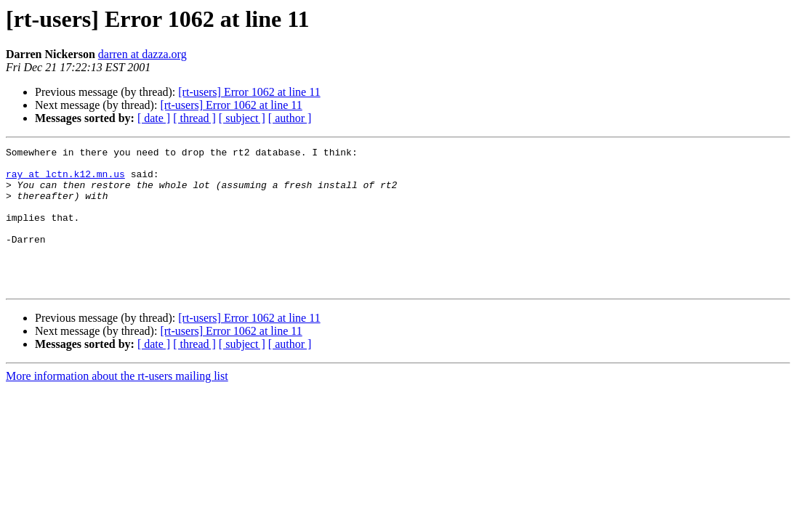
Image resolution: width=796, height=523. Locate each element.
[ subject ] (242, 118)
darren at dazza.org (142, 54)
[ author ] (290, 118)
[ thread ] (194, 118)
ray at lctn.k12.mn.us (65, 180)
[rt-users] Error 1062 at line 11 (249, 92)
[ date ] (153, 118)
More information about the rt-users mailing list (117, 404)
